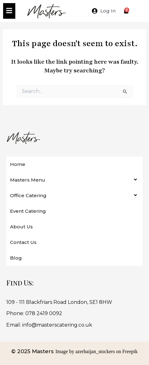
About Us (21, 227)
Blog (16, 258)
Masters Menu (27, 180)
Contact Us (23, 242)
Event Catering (28, 211)
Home (17, 164)
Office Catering (28, 195)
